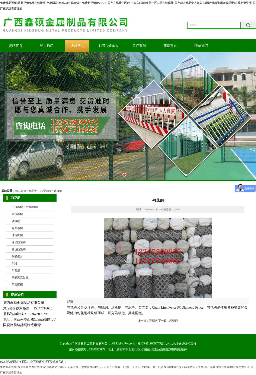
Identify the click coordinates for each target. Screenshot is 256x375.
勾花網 (16, 270)
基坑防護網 (19, 249)
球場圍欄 (17, 235)
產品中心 (77, 45)
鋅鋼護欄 (17, 228)
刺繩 (14, 263)
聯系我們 (201, 45)
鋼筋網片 (17, 256)
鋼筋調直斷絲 (20, 277)
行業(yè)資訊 (108, 45)
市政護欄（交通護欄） (25, 207)
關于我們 (46, 45)
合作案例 (139, 45)
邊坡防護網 (19, 242)
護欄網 (46, 190)
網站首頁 (15, 45)
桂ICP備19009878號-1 (152, 343)
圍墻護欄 (17, 214)
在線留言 (170, 45)
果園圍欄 (17, 284)
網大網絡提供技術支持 (181, 343)
